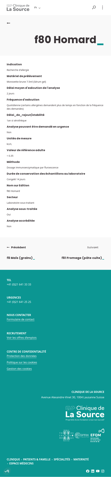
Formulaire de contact (20, 319)
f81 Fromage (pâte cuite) (85, 258)
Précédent (16, 247)
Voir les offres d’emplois (22, 337)
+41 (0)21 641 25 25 (19, 302)
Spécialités (62, 459)
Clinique (13, 459)
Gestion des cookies (19, 369)
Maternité (81, 459)
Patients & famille (37, 459)
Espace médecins (21, 463)
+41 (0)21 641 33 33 (19, 284)
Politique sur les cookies (22, 362)
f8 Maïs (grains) (24, 258)
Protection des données (21, 356)
